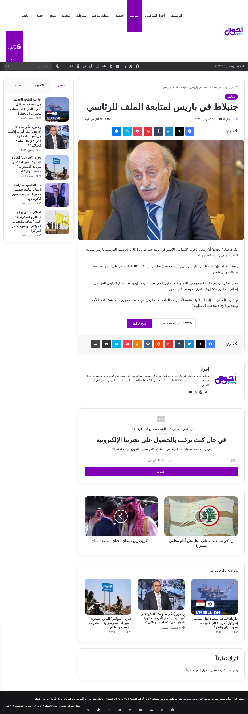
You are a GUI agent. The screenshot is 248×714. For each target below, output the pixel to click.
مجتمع (66, 15)
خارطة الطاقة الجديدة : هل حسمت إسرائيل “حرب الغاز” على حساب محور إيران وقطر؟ (215, 623)
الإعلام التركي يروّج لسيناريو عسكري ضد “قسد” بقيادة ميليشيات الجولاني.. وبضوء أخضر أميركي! (24, 234)
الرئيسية (176, 15)
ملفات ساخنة (100, 15)
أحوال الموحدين (155, 15)
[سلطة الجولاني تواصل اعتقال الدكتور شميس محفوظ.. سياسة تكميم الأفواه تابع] (54, 208)
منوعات (81, 15)
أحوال (227, 119)
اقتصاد (119, 15)
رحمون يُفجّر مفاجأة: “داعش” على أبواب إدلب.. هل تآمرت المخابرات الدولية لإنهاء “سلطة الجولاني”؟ (163, 619)
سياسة (134, 15)
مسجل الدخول (210, 670)
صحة (52, 15)
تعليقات (15, 85)
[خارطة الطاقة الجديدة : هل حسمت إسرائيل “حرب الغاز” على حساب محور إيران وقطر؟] (214, 597)
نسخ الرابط (139, 324)
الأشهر (62, 85)
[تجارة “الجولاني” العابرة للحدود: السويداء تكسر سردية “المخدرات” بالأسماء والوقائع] (108, 597)
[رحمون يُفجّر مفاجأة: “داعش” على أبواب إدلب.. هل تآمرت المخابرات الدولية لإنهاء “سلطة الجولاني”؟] (161, 594)
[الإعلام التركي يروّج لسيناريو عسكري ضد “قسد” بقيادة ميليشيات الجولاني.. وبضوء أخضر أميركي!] (54, 235)
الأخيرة (39, 85)
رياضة (25, 15)
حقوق (39, 15)
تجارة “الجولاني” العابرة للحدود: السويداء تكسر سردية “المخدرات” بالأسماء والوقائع (109, 623)
